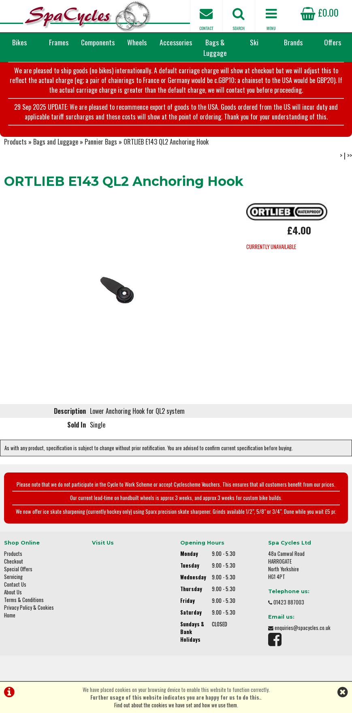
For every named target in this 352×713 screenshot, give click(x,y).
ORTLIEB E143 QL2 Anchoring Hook (166, 142)
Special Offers (18, 569)
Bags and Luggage (55, 142)
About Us (13, 592)
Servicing (13, 577)
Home (9, 615)
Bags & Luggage (215, 47)
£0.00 (320, 12)
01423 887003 (288, 602)
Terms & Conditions (24, 600)
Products (15, 142)
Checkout (13, 561)
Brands (293, 42)
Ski (254, 42)
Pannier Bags (101, 142)
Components (98, 42)
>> (349, 155)
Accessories (176, 42)
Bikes (19, 42)
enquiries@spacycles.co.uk (303, 628)
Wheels (137, 42)
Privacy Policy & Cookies (29, 607)
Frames (58, 42)
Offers (332, 42)
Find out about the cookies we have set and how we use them (175, 705)
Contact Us (15, 584)
